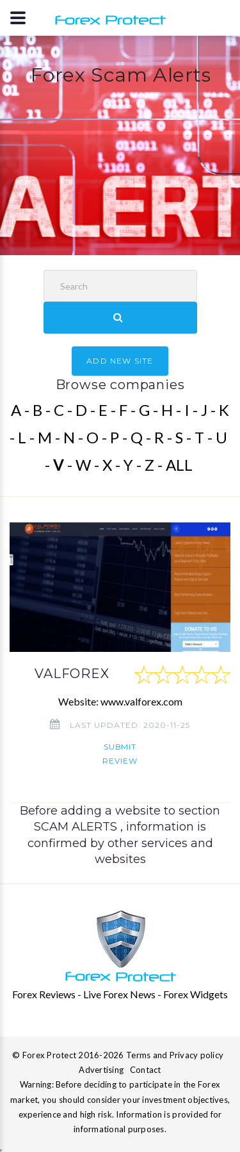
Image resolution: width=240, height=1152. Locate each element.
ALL (179, 464)
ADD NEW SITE (119, 361)
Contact (145, 1070)
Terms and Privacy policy (174, 1055)
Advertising (101, 1070)
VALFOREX (72, 673)
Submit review (120, 753)
